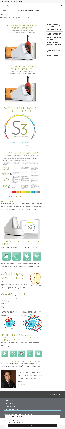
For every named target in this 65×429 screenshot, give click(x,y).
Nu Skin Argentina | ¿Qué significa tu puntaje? (54, 33)
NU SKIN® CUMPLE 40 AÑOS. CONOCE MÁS (12, 1)
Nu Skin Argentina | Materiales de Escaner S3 (53, 50)
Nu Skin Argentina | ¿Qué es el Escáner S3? (54, 25)
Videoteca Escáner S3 (53, 29)
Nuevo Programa (52, 55)
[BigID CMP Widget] (32, 421)
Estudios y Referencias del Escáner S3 (54, 38)
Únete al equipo (55, 394)
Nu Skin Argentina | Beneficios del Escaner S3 (54, 44)
